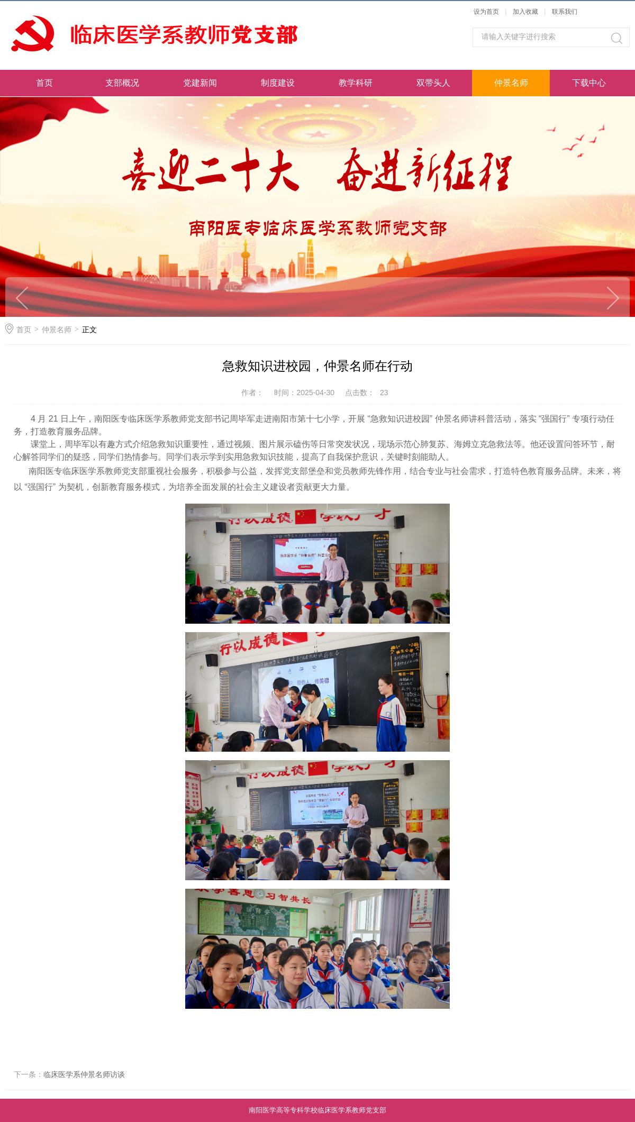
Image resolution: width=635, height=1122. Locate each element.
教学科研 (356, 82)
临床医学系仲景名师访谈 (84, 1074)
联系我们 (564, 11)
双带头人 (433, 82)
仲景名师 (511, 82)
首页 (44, 82)
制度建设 (278, 82)
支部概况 (122, 82)
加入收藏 (525, 11)
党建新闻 (200, 82)
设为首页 (486, 11)
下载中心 (589, 82)
